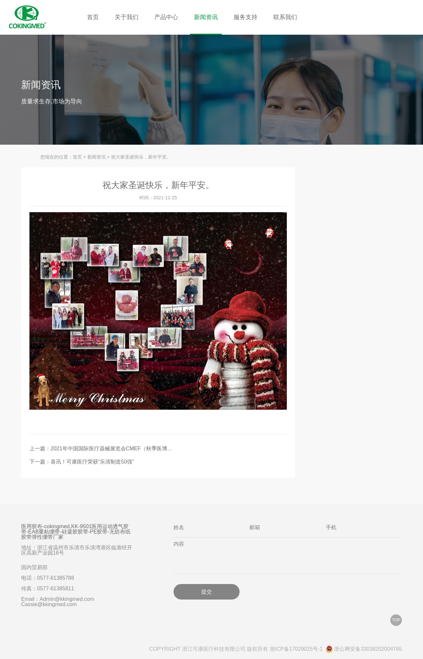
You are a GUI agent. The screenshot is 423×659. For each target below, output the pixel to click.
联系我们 (285, 17)
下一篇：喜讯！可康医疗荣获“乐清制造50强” (81, 462)
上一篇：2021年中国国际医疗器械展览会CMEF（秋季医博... (100, 449)
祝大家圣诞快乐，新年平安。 (141, 157)
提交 (206, 592)
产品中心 (166, 17)
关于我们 (126, 17)
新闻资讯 (206, 17)
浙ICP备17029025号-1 (296, 649)
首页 (93, 17)
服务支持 (245, 17)
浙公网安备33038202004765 (364, 649)
